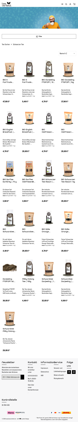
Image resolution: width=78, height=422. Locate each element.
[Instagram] (74, 372)
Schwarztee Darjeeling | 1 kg (48, 280)
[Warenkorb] (74, 4)
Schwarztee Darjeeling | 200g (66, 280)
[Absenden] (22, 377)
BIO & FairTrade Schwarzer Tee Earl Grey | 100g (29, 81)
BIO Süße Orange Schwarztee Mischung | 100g (47, 230)
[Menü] (62, 4)
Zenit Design (26, 419)
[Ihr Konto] (70, 4)
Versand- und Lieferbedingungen (60, 369)
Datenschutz (45, 372)
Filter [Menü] (39, 36)
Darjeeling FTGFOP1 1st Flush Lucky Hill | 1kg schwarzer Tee (10, 280)
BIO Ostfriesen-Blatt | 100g (47, 130)
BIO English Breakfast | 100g (8, 130)
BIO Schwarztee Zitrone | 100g (9, 230)
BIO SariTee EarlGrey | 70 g (10, 180)
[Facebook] (69, 372)
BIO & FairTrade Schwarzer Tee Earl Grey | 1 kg (10, 81)
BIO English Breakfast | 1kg (27, 130)
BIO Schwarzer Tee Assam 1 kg (68, 180)
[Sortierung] (67, 53)
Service (58, 362)
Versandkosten (64, 417)
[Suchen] (66, 4)
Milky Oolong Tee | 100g (28, 280)
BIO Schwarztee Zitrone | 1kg (28, 230)
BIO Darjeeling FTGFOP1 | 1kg (67, 81)
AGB (42, 375)
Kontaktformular (33, 390)
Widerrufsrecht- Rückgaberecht (59, 376)
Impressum (44, 368)
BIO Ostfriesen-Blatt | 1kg (66, 130)
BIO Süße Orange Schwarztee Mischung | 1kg (68, 230)
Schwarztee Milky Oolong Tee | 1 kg (9, 330)
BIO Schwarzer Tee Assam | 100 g (49, 180)
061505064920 (32, 376)
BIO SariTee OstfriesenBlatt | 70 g (29, 180)
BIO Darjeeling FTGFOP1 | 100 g (48, 81)
